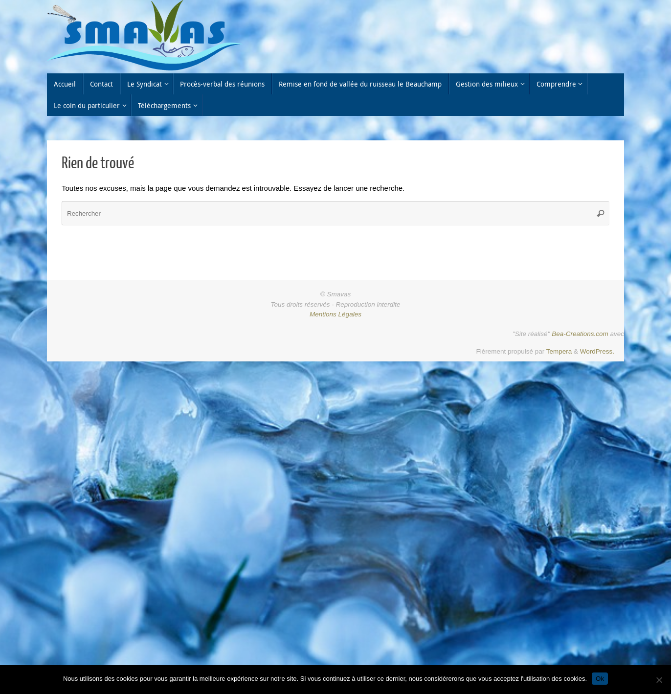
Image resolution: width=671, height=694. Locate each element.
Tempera (559, 351)
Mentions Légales (335, 314)
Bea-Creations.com (580, 333)
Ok (600, 678)
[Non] (659, 680)
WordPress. (597, 351)
